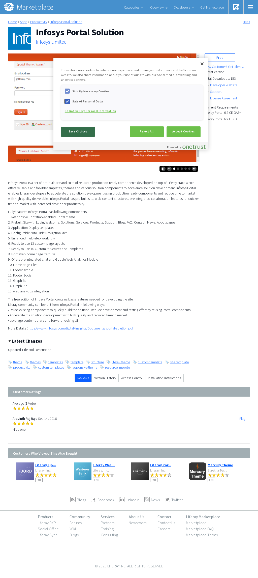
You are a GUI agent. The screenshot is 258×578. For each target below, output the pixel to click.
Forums (76, 522)
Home (12, 21)
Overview (157, 7)
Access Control (132, 378)
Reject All (146, 131)
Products (45, 516)
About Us (136, 516)
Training (107, 528)
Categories (131, 7)
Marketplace (196, 522)
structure (97, 362)
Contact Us (166, 522)
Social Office (48, 528)
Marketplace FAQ (200, 528)
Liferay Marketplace (203, 516)
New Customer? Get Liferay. (224, 66)
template (77, 362)
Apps (23, 21)
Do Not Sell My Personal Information (90, 111)
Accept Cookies (183, 131)
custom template (150, 362)
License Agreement (223, 98)
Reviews (83, 378)
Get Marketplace (212, 7)
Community (80, 516)
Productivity (38, 21)
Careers (163, 528)
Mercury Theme (220, 465)
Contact (164, 516)
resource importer (118, 367)
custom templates (51, 367)
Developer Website (223, 85)
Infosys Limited (51, 42)
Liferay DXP (47, 522)
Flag (242, 418)
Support (216, 91)
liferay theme (121, 362)
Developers (182, 7)
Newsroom (138, 522)
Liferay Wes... (104, 465)
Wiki (73, 528)
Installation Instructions (164, 378)
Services (108, 516)
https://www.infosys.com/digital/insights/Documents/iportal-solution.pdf (81, 328)
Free (219, 57)
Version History (105, 378)
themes (35, 362)
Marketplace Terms (202, 534)
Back (246, 21)
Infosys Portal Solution (66, 21)
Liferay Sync (47, 534)
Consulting (109, 534)
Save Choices (78, 131)
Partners (107, 522)
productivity (21, 367)
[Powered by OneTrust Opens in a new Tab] (186, 147)
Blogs (74, 534)
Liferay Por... (160, 465)
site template (179, 362)
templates (55, 362)
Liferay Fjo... (45, 465)
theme (17, 362)
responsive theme (84, 367)
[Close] (202, 63)
